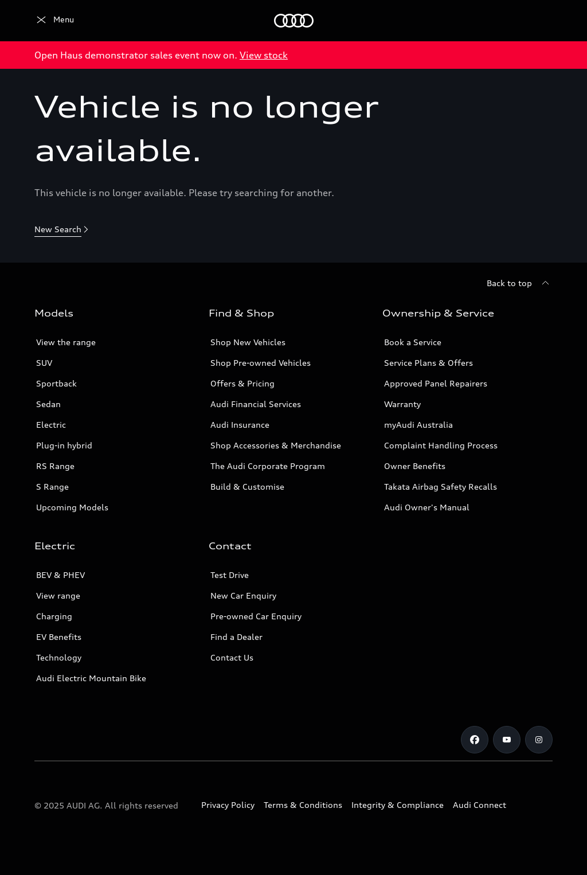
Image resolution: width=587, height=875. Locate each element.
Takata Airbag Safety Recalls (440, 486)
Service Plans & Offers (428, 363)
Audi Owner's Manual (426, 507)
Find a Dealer (236, 637)
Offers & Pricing (242, 383)
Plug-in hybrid (64, 445)
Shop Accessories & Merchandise (275, 445)
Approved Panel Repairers (435, 383)
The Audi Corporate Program (267, 466)
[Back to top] (520, 283)
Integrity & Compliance (397, 805)
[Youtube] (507, 739)
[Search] (539, 20)
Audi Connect (479, 805)
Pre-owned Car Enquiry (256, 616)
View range (58, 595)
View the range (66, 342)
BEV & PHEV (60, 575)
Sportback (56, 383)
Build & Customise (247, 486)
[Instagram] (539, 739)
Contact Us (231, 657)
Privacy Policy (228, 805)
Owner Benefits (414, 466)
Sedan (48, 404)
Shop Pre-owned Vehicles (260, 363)
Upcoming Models (72, 507)
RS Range (55, 466)
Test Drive (229, 575)
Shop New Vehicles (247, 342)
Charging (54, 616)
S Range (52, 486)
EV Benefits (58, 637)
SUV (44, 363)
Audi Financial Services (255, 404)
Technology (58, 657)
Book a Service (412, 342)
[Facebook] (474, 739)
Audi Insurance (239, 424)
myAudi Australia (418, 424)
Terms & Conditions (303, 805)
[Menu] (54, 21)
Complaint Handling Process (441, 445)
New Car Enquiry (243, 595)
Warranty (402, 404)
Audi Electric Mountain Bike (91, 678)
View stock (264, 55)
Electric (51, 424)
